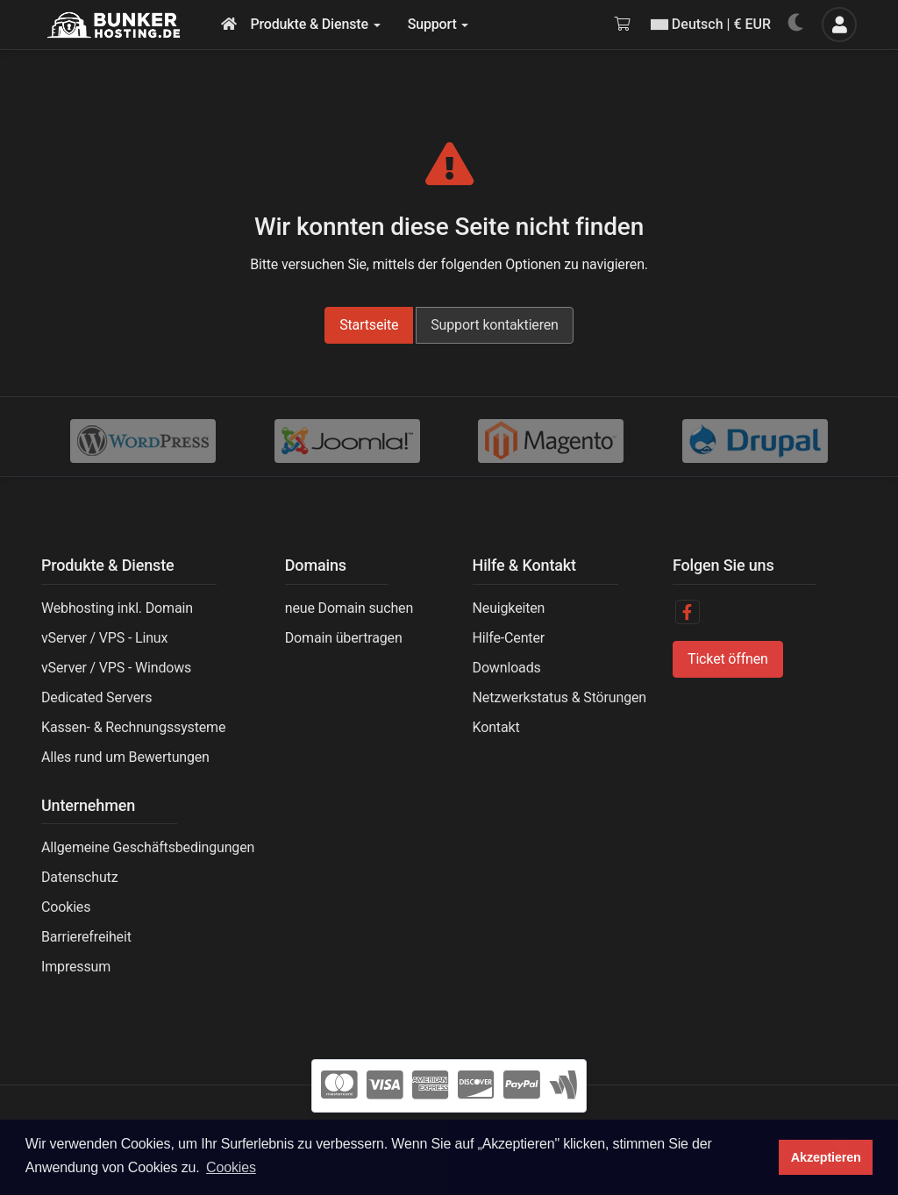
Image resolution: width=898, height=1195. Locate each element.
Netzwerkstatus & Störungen (559, 697)
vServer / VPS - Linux (104, 638)
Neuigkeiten (509, 608)
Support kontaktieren (495, 325)
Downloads (507, 667)
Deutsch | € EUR (711, 24)
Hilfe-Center (509, 638)
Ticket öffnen (728, 659)
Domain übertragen (344, 638)
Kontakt (496, 727)
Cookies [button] (231, 1167)
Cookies (65, 907)
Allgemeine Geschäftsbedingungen (147, 847)
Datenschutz (79, 877)
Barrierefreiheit (86, 936)
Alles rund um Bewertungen (125, 757)
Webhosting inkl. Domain (117, 608)
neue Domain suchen (349, 608)
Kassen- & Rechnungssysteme (133, 727)
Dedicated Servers (96, 697)
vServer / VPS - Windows (116, 667)
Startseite (368, 325)
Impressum (75, 966)
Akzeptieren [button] (826, 1157)
